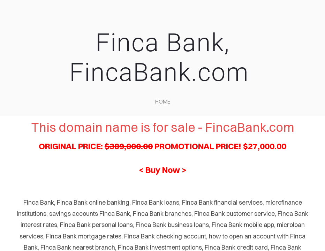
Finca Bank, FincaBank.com (162, 57)
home (163, 101)
